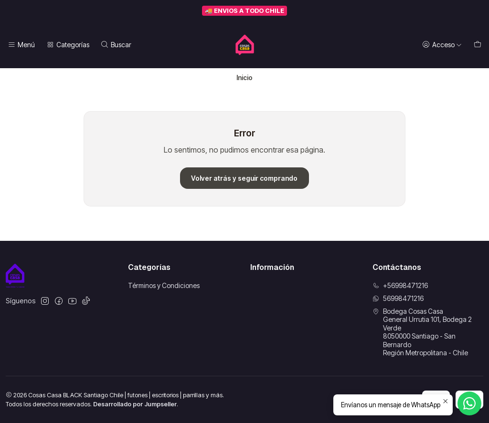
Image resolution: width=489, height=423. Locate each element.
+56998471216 (400, 285)
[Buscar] (115, 45)
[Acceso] (442, 45)
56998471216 (398, 298)
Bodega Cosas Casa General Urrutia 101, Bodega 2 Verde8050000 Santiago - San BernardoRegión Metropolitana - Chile (422, 332)
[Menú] (21, 45)
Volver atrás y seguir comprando (244, 178)
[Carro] (477, 45)
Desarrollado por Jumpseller (135, 404)
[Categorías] (67, 45)
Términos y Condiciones (164, 285)
